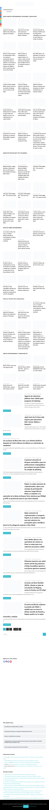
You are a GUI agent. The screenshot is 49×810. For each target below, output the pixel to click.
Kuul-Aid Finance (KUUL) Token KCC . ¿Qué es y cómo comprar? (24, 368)
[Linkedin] (0, 13)
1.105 (15, 629)
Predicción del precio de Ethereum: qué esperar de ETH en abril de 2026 (39, 233)
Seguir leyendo (7, 410)
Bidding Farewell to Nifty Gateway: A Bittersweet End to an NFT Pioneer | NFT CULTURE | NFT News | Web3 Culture (9, 170)
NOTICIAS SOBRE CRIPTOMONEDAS (12, 227)
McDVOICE (7, 760)
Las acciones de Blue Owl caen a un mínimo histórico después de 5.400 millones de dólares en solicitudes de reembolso (23, 443)
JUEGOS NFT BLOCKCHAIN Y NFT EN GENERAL (15, 153)
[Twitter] (0, 9)
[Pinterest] (0, 15)
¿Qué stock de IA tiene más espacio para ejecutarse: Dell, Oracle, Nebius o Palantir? (23, 776)
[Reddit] (0, 11)
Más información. (33, 806)
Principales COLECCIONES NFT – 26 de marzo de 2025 (24, 195)
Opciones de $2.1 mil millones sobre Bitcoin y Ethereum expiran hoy (23, 288)
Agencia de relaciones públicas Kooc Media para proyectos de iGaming (9, 31)
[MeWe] (0, 17)
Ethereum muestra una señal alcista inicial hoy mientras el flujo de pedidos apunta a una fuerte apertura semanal (24, 244)
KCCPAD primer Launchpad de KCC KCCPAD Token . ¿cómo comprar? (39, 387)
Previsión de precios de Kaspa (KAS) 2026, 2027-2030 (39, 288)
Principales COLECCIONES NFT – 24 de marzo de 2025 (39, 168)
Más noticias (13, 438)
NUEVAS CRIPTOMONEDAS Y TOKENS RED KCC (15, 353)
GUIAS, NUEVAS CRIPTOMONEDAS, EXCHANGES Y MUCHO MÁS (20, 16)
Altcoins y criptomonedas (36, 394)
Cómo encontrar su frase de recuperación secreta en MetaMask (26, 762)
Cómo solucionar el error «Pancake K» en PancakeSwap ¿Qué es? (23, 764)
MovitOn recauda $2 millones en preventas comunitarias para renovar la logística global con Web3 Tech (24, 266)
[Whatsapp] (0, 20)
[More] (0, 26)
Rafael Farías (7, 762)
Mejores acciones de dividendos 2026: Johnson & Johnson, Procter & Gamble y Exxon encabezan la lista (24, 137)
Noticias (17, 438)
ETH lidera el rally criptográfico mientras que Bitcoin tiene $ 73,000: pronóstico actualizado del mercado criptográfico (9, 290)
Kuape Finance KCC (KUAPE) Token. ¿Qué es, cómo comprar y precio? (9, 387)
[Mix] (0, 18)
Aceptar (26, 806)
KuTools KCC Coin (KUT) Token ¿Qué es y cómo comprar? (23, 387)
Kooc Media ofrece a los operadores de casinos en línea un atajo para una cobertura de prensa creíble (39, 57)
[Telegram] (0, 22)
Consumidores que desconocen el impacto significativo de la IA (24, 760)
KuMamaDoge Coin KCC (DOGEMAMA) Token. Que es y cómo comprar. (39, 368)
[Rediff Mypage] (0, 24)
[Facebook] (0, 7)
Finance (6, 757)
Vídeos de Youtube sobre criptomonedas (13, 299)
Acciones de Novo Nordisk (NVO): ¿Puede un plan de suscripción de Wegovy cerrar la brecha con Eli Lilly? (9, 88)
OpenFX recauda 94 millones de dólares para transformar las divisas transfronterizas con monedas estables (39, 88)
